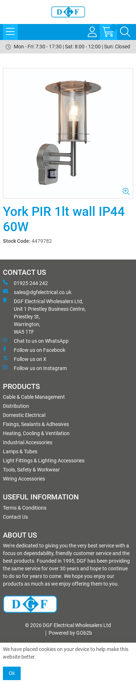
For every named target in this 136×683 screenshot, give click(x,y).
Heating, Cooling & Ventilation (36, 433)
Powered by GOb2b (70, 633)
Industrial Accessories (27, 442)
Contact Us (15, 517)
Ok (12, 673)
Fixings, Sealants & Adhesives (36, 424)
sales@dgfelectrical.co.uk (37, 292)
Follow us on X (24, 358)
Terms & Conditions (24, 508)
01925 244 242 (25, 283)
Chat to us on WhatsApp (36, 340)
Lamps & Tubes (20, 451)
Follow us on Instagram (35, 368)
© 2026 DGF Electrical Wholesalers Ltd (68, 625)
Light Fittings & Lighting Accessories (44, 460)
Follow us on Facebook (34, 349)
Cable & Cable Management (34, 397)
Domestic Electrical (24, 415)
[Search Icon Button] (125, 32)
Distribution (16, 406)
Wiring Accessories (24, 479)
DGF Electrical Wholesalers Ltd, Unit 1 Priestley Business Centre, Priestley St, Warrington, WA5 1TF (44, 316)
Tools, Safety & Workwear (31, 470)
